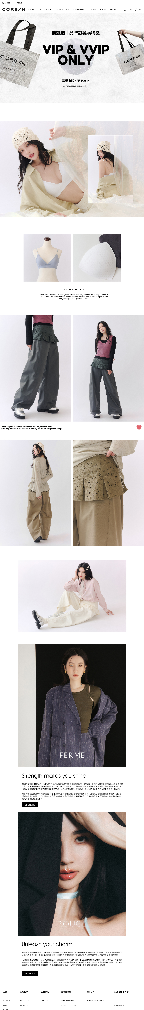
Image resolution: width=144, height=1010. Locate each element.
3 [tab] (141, 90)
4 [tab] (141, 93)
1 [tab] (141, 86)
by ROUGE (6, 3)
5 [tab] (141, 95)
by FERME (18, 3)
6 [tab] (141, 97)
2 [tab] (141, 88)
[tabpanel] (72, 58)
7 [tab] (141, 99)
